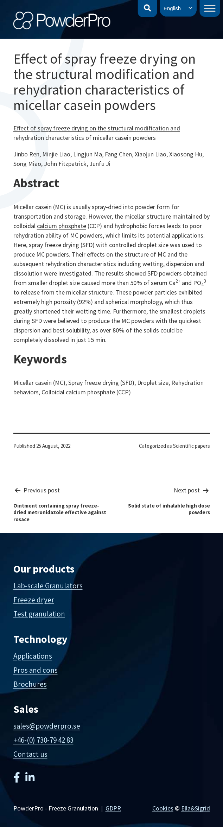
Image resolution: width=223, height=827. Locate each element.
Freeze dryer (33, 600)
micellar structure (148, 216)
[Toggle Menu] (210, 8)
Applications (32, 656)
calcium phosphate (61, 226)
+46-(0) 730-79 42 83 (43, 740)
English (172, 8)
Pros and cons (35, 670)
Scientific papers (191, 445)
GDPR (113, 808)
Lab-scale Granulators (48, 585)
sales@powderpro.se (46, 726)
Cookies (162, 808)
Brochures (30, 684)
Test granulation (39, 614)
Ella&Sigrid (195, 808)
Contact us (30, 754)
